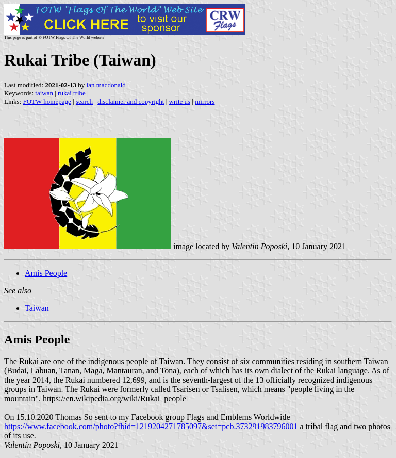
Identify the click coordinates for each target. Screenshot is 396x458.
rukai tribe (72, 93)
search (84, 101)
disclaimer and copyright (130, 101)
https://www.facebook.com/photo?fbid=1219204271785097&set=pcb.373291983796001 (151, 426)
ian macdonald (106, 85)
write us (180, 101)
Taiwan (37, 308)
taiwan (44, 93)
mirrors (204, 101)
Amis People (46, 273)
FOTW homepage (47, 101)
